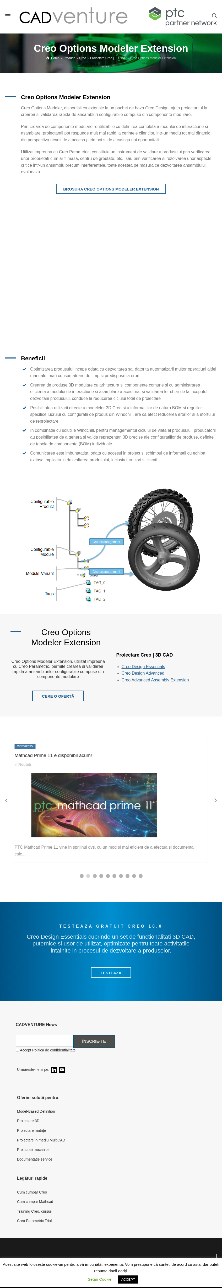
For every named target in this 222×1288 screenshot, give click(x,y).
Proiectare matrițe (31, 1130)
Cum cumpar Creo (32, 1192)
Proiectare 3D (28, 1121)
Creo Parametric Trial (34, 1221)
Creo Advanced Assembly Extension (155, 680)
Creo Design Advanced (143, 673)
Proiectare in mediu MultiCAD (41, 1140)
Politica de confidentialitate (54, 1050)
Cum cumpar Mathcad (35, 1202)
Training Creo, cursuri (34, 1211)
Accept (46, 1050)
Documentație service (34, 1159)
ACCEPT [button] (128, 1279)
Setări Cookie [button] (99, 1279)
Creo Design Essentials (143, 666)
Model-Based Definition (36, 1111)
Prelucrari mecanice (33, 1149)
